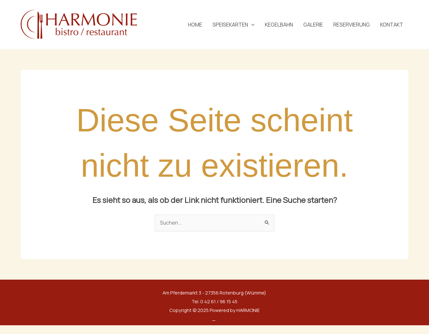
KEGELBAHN (279, 24)
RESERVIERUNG (351, 24)
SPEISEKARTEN (234, 24)
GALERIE (313, 24)
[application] (251, 24)
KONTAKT (391, 24)
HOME (195, 24)
